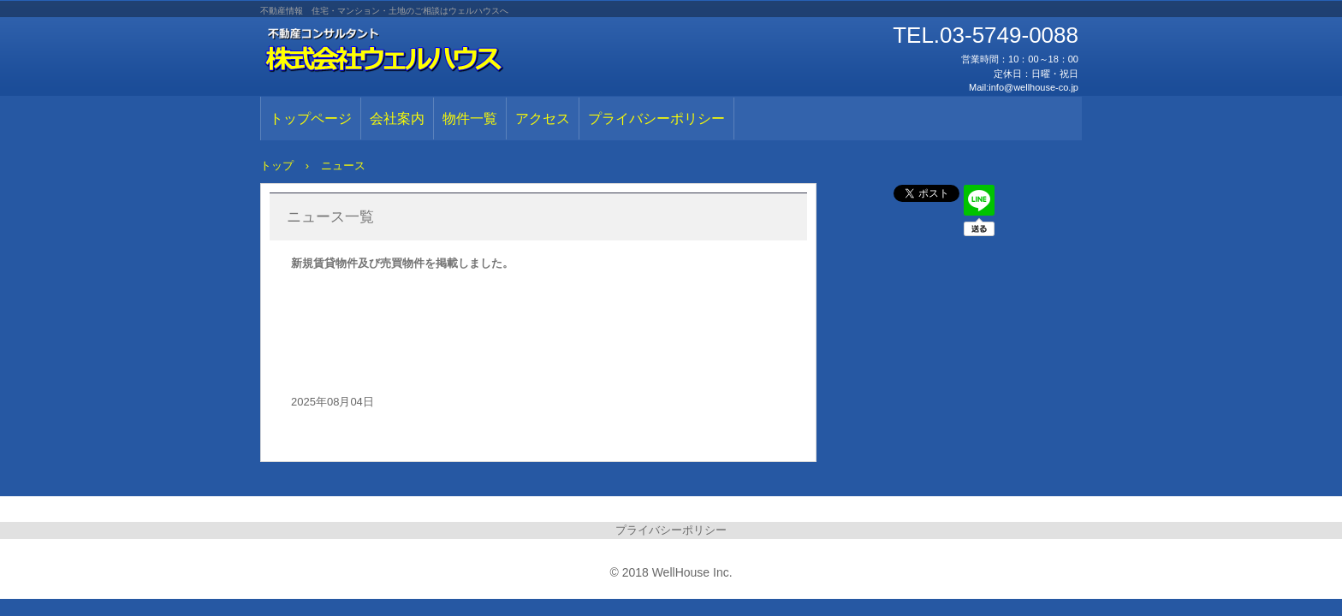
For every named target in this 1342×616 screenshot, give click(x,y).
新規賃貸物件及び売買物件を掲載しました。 (402, 263)
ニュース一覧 (330, 217)
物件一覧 (469, 118)
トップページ (311, 118)
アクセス (542, 118)
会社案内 (397, 118)
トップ (277, 165)
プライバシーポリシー (656, 118)
